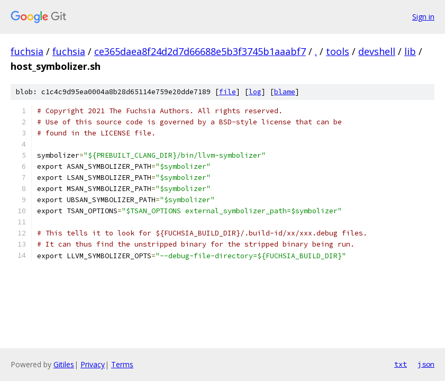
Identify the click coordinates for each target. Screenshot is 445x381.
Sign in (423, 17)
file (227, 91)
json (425, 364)
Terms (122, 364)
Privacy (92, 364)
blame (284, 91)
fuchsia (27, 51)
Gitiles (63, 364)
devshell (376, 51)
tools (337, 51)
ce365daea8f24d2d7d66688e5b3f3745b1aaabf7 (200, 51)
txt (400, 364)
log (255, 91)
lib (410, 51)
